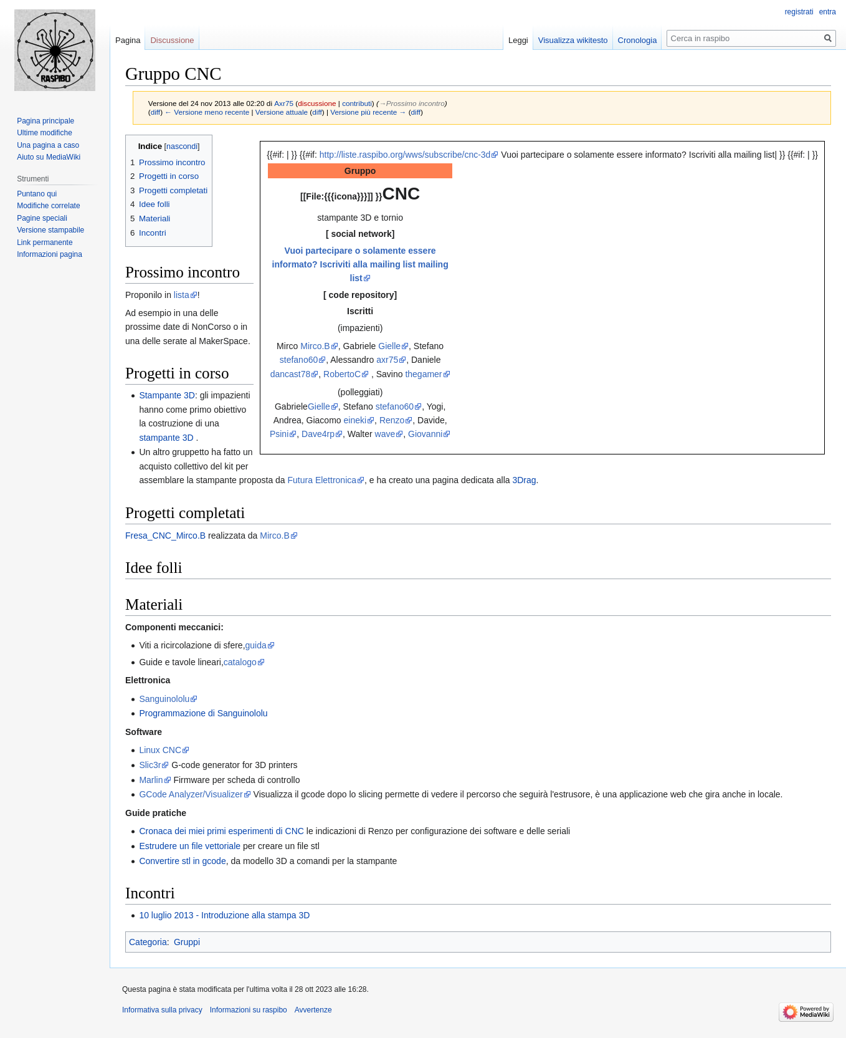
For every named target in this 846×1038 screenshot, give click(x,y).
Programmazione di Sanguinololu (203, 713)
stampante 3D (166, 438)
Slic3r (150, 765)
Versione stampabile (50, 230)
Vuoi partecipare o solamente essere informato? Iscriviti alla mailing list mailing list (360, 265)
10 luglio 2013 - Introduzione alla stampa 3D (224, 915)
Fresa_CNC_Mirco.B (165, 536)
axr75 (387, 360)
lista (181, 295)
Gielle (389, 346)
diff (155, 112)
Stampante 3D (167, 395)
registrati (799, 11)
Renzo (391, 420)
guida (256, 645)
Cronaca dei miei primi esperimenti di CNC (221, 831)
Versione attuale (281, 112)
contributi (357, 103)
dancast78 (290, 374)
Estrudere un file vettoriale (189, 846)
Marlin (151, 780)
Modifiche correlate (48, 205)
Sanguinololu (164, 699)
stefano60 (299, 360)
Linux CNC (160, 750)
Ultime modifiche (44, 132)
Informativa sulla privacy (162, 1010)
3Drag (524, 480)
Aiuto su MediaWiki (48, 157)
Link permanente (44, 242)
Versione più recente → (368, 112)
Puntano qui (37, 194)
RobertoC (342, 374)
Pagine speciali (42, 218)
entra (827, 11)
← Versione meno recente (206, 112)
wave (385, 434)
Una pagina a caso (48, 145)
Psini (279, 434)
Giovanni (425, 434)
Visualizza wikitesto (573, 40)
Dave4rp (318, 434)
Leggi (518, 40)
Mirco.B (315, 346)
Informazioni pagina (49, 254)
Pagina (127, 40)
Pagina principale (45, 121)
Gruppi (187, 942)
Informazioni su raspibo (248, 1010)
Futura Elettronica (322, 480)
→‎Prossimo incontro (412, 103)
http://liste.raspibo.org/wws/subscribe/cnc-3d (405, 155)
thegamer (423, 374)
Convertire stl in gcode (182, 861)
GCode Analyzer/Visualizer (190, 794)
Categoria (148, 942)
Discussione (172, 40)
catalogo (240, 662)
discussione (317, 103)
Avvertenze (313, 1010)
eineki (355, 420)
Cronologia (637, 40)
